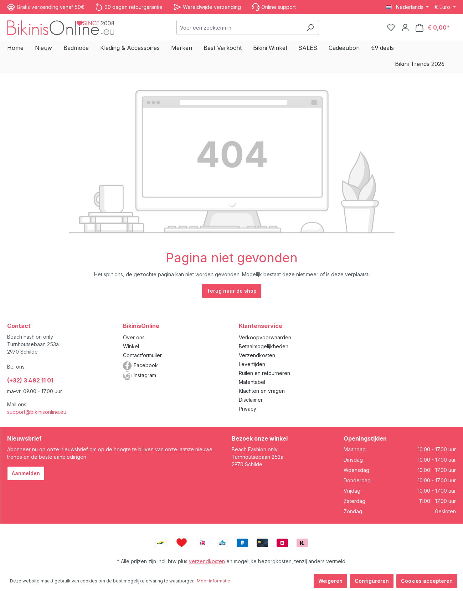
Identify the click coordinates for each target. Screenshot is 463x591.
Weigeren (330, 581)
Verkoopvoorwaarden (265, 337)
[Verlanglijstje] (391, 27)
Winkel (131, 346)
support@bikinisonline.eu (36, 412)
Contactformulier (142, 355)
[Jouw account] (405, 27)
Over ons (134, 337)
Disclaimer (251, 400)
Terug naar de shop (232, 291)
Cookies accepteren (427, 581)
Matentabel (252, 382)
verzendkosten (207, 561)
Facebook (146, 365)
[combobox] (239, 27)
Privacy (247, 409)
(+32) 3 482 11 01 (30, 380)
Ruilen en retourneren (264, 373)
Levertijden (252, 364)
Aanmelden (26, 473)
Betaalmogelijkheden (263, 346)
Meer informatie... (215, 581)
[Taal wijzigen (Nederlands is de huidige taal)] (407, 7)
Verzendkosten (257, 355)
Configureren (372, 581)
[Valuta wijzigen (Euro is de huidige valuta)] (445, 7)
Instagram (145, 375)
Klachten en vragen (262, 391)
